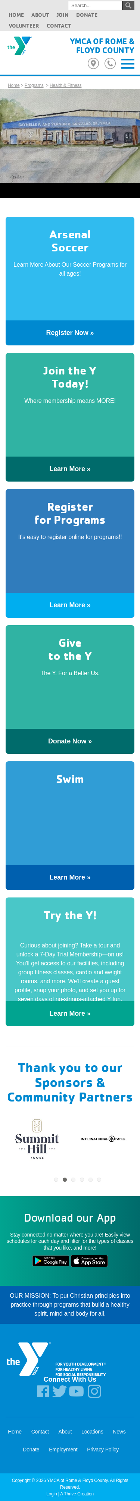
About (40, 14)
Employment (63, 1450)
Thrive (70, 1494)
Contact (59, 25)
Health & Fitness (65, 85)
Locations (92, 1432)
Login (51, 1494)
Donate (86, 14)
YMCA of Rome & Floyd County (102, 45)
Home (16, 14)
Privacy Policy (103, 1450)
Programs (34, 85)
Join (62, 14)
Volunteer (24, 25)
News (119, 1432)
